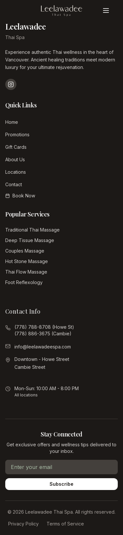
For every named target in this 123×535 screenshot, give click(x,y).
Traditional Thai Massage (32, 230)
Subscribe (61, 484)
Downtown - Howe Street (41, 359)
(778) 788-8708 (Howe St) (44, 327)
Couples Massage (24, 251)
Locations (15, 172)
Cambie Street (29, 367)
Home (11, 122)
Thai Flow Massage (26, 272)
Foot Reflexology (24, 282)
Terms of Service (65, 523)
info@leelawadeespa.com (42, 346)
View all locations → (33, 376)
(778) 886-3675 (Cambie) (43, 333)
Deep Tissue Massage (29, 240)
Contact (13, 184)
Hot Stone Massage (26, 261)
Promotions (17, 134)
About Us (15, 159)
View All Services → (28, 293)
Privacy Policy (23, 523)
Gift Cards (16, 147)
